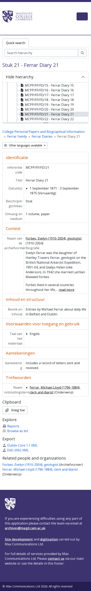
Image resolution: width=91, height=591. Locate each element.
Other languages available (23, 145)
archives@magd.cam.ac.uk (25, 528)
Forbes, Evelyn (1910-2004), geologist (54, 238)
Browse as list (15, 431)
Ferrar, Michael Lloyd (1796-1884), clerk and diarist (40, 469)
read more (66, 289)
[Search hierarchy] (41, 53)
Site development (19, 539)
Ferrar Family (17, 136)
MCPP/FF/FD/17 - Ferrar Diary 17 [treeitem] (47, 95)
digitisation (49, 539)
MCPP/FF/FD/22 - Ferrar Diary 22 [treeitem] (47, 119)
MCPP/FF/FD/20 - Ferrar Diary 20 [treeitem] (47, 109)
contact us (56, 558)
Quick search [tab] (15, 43)
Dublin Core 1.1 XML (20, 445)
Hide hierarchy (19, 77)
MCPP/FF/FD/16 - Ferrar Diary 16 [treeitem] (47, 90)
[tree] (45, 103)
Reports (10, 426)
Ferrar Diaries (42, 136)
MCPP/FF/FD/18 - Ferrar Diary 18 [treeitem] (47, 99)
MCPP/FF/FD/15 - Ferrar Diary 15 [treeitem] (47, 85)
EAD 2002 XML (15, 450)
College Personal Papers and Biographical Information (43, 131)
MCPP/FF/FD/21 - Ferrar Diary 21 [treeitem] (47, 114)
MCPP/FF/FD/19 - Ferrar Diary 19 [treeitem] (47, 104)
